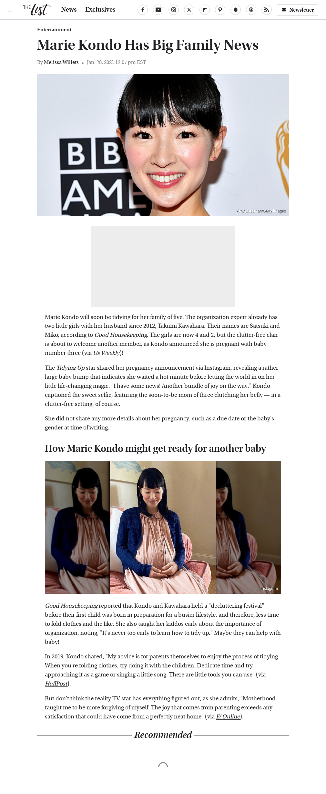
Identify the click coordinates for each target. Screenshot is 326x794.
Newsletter (297, 10)
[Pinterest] (220, 10)
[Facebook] (143, 10)
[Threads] (251, 10)
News (69, 10)
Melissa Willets (61, 62)
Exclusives (100, 10)
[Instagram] (173, 10)
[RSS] (266, 10)
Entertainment (54, 29)
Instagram (217, 368)
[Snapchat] (235, 10)
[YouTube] (158, 10)
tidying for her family (139, 317)
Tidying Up (70, 368)
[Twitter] (189, 10)
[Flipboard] (204, 10)
